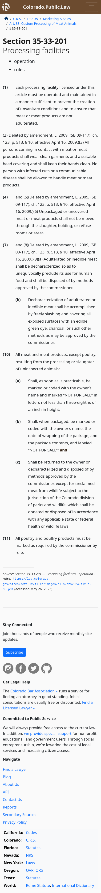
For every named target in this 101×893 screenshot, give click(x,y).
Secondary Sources (19, 814)
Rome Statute (38, 885)
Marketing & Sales (57, 19)
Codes (31, 832)
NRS (29, 855)
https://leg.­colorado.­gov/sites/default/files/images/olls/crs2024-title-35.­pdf (47, 584)
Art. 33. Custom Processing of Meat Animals (43, 23)
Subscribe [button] (14, 652)
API (6, 792)
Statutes (33, 847)
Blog (7, 776)
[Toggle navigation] (91, 7)
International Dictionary (73, 885)
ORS (39, 870)
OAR (29, 870)
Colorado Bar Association (32, 691)
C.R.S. (17, 19)
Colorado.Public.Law (46, 7)
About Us (11, 784)
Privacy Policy (15, 822)
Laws (30, 862)
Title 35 (32, 19)
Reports (10, 807)
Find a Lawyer (15, 769)
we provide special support (47, 733)
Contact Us (12, 799)
